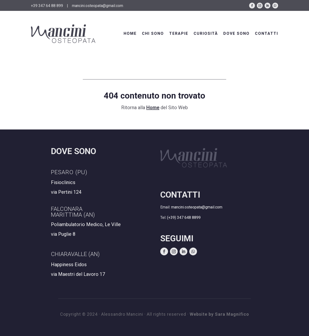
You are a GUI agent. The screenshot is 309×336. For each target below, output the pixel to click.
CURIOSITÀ (206, 33)
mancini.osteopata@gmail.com (97, 5)
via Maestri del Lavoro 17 (78, 274)
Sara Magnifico (232, 314)
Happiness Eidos (69, 264)
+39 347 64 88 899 (47, 5)
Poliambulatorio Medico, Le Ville (86, 224)
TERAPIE (178, 33)
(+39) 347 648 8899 (184, 217)
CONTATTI (266, 33)
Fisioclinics (63, 182)
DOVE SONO (236, 33)
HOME (130, 33)
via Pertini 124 (66, 192)
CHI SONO (153, 33)
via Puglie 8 (63, 234)
